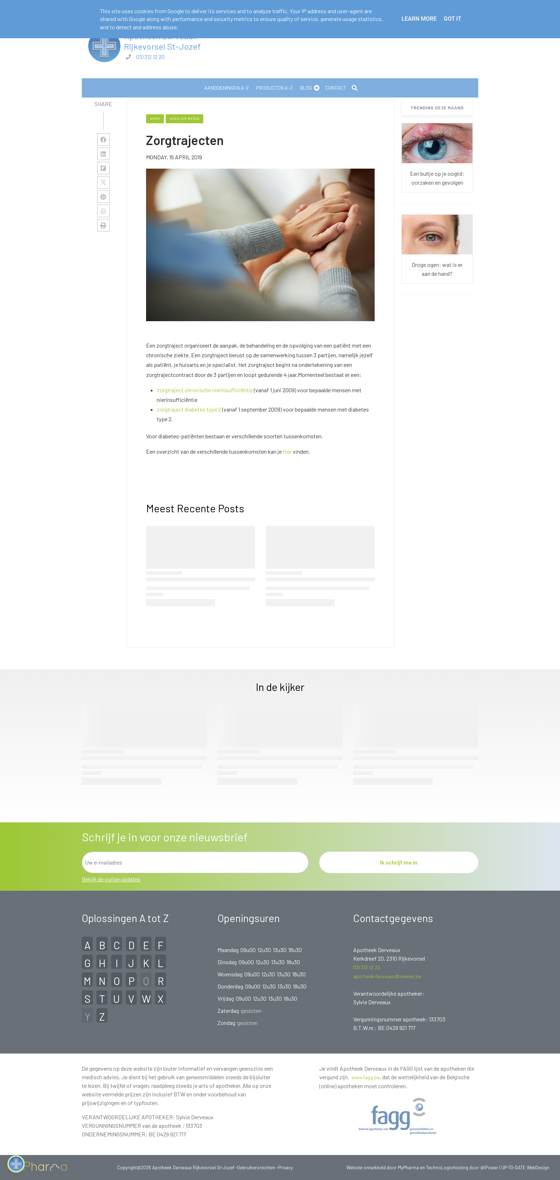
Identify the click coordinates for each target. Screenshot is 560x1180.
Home (155, 118)
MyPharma (408, 1167)
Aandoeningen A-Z (226, 88)
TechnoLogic (439, 1167)
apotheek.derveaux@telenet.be (387, 976)
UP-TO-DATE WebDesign (525, 1167)
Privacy (285, 1167)
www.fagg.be (365, 1077)
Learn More (418, 18)
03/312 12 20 (150, 56)
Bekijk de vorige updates (111, 879)
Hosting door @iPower (475, 1167)
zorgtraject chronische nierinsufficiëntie (205, 390)
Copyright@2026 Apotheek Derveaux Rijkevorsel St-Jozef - (177, 1167)
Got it (452, 18)
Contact (335, 88)
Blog (306, 88)
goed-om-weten (184, 118)
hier (287, 451)
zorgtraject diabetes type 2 (189, 409)
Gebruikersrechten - (257, 1167)
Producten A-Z (274, 88)
